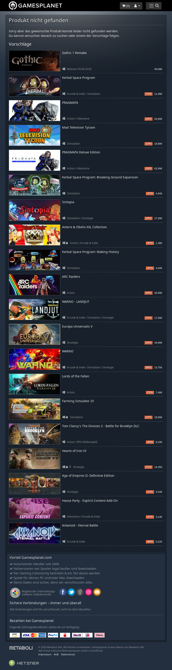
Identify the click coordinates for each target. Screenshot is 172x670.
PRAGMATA (70, 102)
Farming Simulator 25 (78, 401)
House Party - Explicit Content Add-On (90, 500)
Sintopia (68, 202)
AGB (56, 654)
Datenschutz (68, 654)
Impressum (44, 654)
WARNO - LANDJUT (75, 301)
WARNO (67, 351)
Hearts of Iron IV (74, 451)
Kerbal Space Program (78, 77)
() (126, 6)
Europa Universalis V (77, 326)
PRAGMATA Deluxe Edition (81, 152)
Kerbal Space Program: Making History (90, 252)
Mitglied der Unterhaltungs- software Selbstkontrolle (39, 592)
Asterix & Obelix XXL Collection (84, 227)
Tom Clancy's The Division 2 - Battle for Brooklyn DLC (100, 426)
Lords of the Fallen (75, 376)
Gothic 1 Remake (74, 53)
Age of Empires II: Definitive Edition (88, 475)
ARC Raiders (71, 276)
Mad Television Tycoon (78, 127)
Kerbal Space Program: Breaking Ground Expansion (100, 177)
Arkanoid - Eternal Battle (80, 525)
